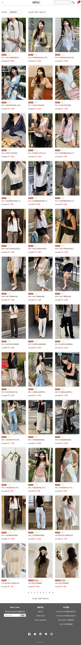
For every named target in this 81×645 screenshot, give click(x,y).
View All (42, 12)
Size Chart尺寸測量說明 (66, 620)
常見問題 (66, 607)
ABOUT (40, 611)
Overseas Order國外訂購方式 (66, 616)
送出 (22, 615)
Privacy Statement (40, 620)
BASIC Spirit (40, 616)
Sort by (4, 12)
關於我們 (40, 607)
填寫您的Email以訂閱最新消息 (15, 611)
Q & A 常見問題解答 (66, 624)
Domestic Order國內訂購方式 (66, 611)
